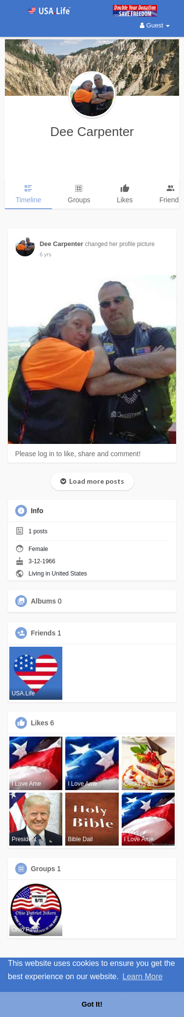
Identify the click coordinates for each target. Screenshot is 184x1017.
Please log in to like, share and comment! (78, 454)
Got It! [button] (91, 1004)
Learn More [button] (143, 976)
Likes (40, 723)
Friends (43, 633)
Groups (43, 869)
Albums (43, 601)
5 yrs (46, 254)
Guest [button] (155, 25)
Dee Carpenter (92, 131)
